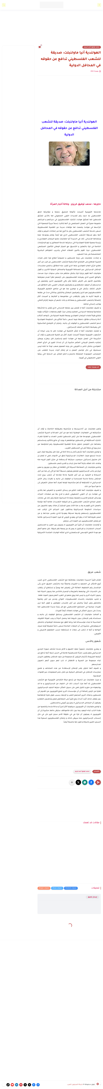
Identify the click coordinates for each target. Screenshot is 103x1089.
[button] (91, 782)
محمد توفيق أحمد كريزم (91, 47)
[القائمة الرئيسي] (99, 5)
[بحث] (3, 5)
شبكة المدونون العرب (75, 1084)
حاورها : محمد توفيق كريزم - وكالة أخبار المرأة (75, 204)
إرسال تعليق (92, 897)
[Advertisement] (51, 29)
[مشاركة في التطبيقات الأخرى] (72, 782)
